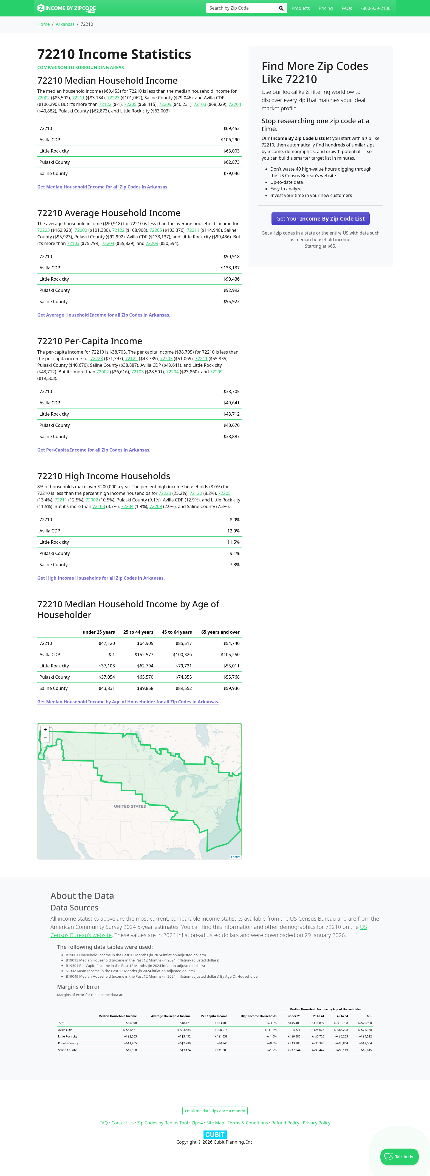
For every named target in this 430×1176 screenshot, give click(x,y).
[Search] (281, 8)
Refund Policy (285, 1123)
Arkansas (65, 24)
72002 (43, 98)
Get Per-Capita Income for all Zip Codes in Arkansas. (93, 450)
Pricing (326, 8)
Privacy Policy (316, 1123)
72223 (113, 98)
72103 (200, 104)
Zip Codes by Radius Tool (162, 1123)
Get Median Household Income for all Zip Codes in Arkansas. (103, 187)
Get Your (320, 218)
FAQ (104, 1123)
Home (43, 24)
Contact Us (122, 1123)
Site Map (215, 1123)
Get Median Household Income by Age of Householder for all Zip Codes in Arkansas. (128, 702)
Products (301, 8)
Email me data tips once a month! (215, 1110)
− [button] (45, 738)
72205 (130, 104)
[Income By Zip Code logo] (66, 8)
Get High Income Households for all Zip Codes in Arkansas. (101, 578)
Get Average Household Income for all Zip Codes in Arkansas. (103, 315)
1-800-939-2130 (375, 8)
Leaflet (235, 857)
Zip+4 (197, 1123)
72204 (235, 104)
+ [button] (45, 730)
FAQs (347, 8)
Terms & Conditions (248, 1123)
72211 (78, 98)
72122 (105, 104)
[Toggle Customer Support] (399, 1157)
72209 (165, 104)
